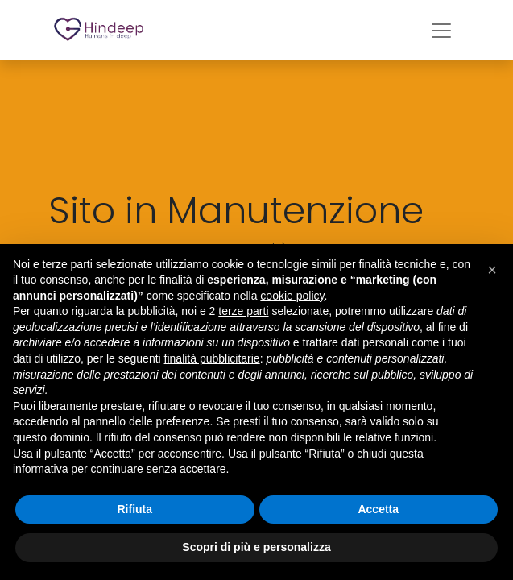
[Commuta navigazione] (441, 30)
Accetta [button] (378, 509)
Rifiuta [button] (134, 509)
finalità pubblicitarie (212, 358)
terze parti (243, 310)
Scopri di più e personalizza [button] (256, 547)
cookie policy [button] (292, 295)
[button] (492, 270)
